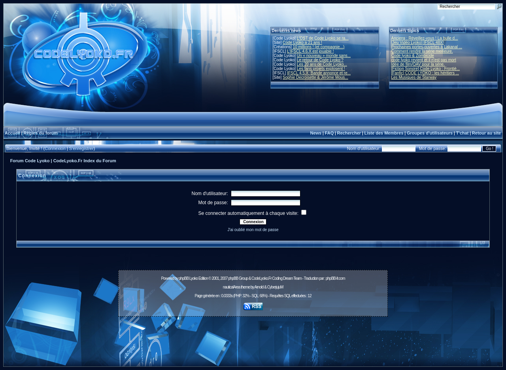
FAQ (329, 133)
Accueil (12, 133)
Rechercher (349, 133)
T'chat (462, 133)
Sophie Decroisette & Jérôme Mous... (315, 77)
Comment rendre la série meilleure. (422, 51)
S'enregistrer (81, 148)
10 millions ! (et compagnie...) (319, 47)
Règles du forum (40, 133)
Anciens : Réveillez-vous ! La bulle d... (424, 38)
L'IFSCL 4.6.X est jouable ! (310, 51)
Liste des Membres (383, 133)
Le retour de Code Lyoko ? (320, 60)
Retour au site (486, 133)
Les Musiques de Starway (414, 77)
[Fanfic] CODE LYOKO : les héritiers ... (425, 73)
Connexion (55, 148)
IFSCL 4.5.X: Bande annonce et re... (319, 73)
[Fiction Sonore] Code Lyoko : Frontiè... (425, 68)
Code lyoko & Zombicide (412, 55)
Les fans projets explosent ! (321, 68)
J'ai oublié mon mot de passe (252, 230)
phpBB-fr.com (335, 278)
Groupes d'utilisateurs (430, 133)
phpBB (184, 278)
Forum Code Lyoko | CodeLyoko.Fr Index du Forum (63, 160)
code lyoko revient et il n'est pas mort (423, 60)
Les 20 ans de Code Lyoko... (322, 64)
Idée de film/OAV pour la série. (418, 64)
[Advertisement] (253, 337)
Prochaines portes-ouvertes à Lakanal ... (427, 47)
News (315, 133)
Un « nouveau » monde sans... (324, 55)
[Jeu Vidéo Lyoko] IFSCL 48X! (417, 42)
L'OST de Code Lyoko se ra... (323, 38)
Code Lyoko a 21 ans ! (302, 42)
